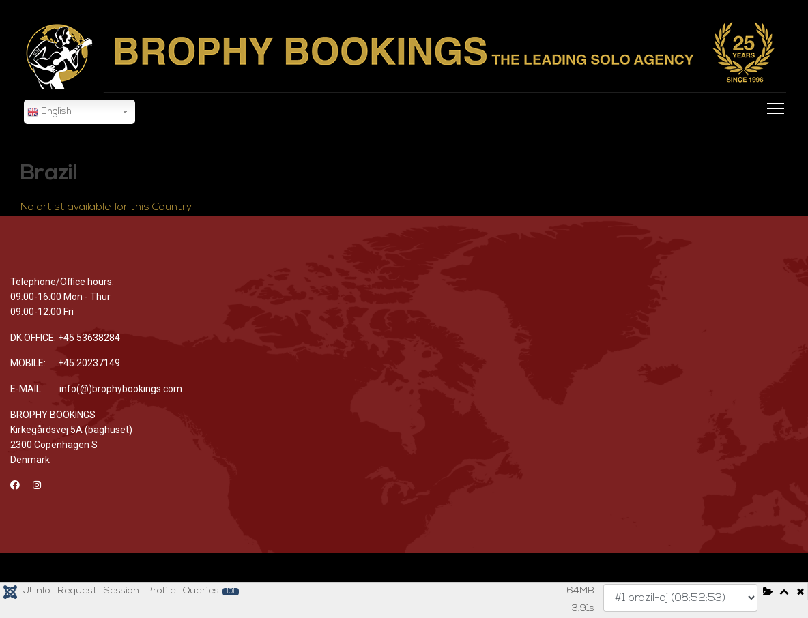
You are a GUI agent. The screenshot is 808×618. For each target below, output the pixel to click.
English (49, 112)
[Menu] (773, 127)
